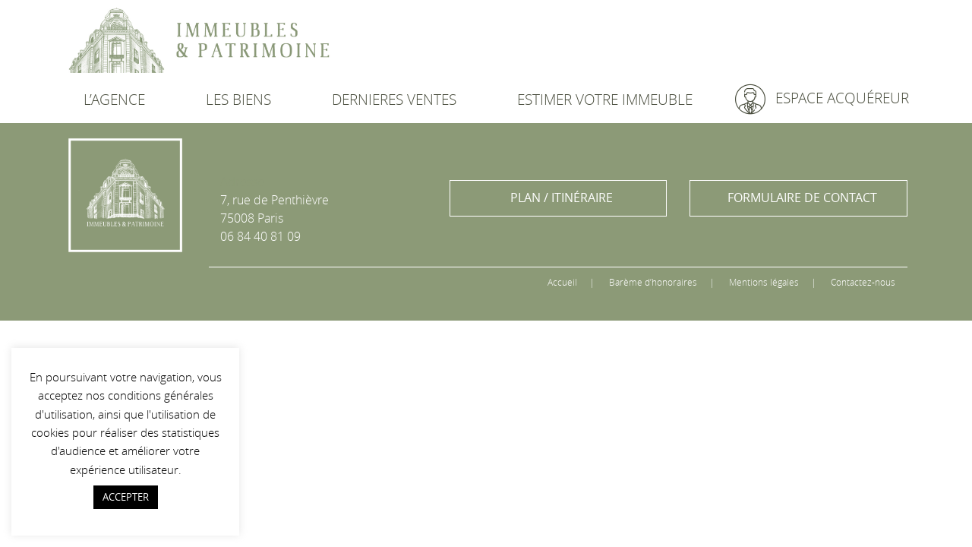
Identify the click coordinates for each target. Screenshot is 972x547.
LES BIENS (238, 99)
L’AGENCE (114, 99)
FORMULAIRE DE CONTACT (802, 197)
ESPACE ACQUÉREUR (822, 99)
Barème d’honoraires (653, 282)
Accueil (562, 282)
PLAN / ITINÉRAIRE (561, 197)
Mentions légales (764, 282)
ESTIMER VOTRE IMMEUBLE (605, 99)
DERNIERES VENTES (394, 99)
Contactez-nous (863, 282)
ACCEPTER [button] (126, 497)
